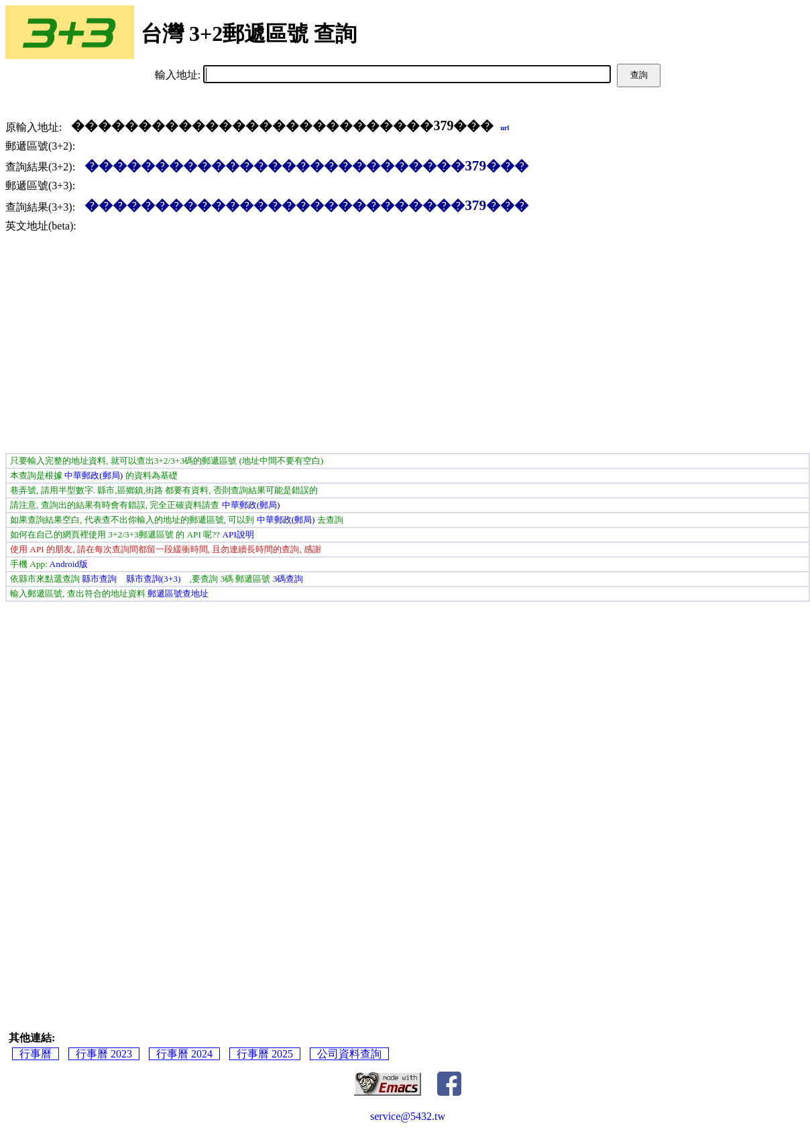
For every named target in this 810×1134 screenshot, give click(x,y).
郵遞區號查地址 (178, 593)
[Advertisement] (407, 346)
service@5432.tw (407, 1116)
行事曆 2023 (104, 1054)
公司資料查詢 (349, 1054)
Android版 (69, 564)
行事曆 (35, 1054)
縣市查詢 (99, 579)
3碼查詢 (288, 579)
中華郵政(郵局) (93, 475)
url (504, 128)
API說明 (237, 534)
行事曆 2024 (184, 1054)
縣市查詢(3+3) (153, 579)
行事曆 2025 (265, 1054)
